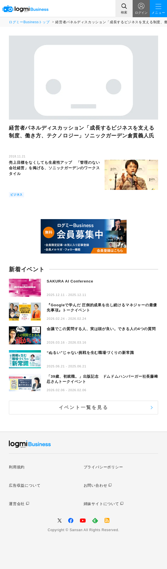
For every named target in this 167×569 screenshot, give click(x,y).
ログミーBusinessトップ (29, 22)
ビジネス (16, 194)
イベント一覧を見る (83, 407)
